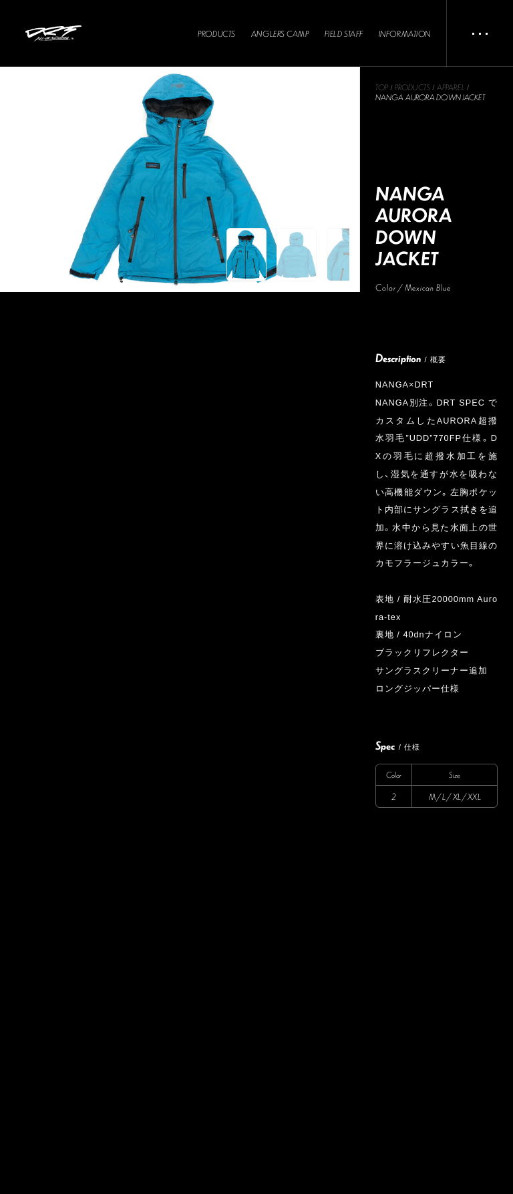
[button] (246, 254)
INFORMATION (405, 34)
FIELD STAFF (344, 34)
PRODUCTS (216, 34)
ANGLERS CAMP (280, 34)
